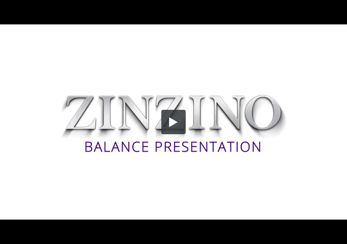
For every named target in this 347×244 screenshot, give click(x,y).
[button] (173, 122)
